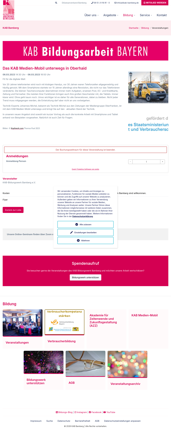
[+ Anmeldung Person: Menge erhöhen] (162, 161)
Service (145, 15)
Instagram (80, 412)
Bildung (128, 15)
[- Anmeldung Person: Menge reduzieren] (130, 161)
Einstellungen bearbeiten (85, 232)
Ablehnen (85, 240)
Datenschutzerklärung (82, 216)
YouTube (109, 412)
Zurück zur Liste (13, 210)
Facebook (95, 412)
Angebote (109, 15)
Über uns (90, 15)
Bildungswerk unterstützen (85, 277)
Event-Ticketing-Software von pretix (85, 169)
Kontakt (162, 15)
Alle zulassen (85, 224)
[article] (85, 159)
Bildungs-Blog (64, 412)
